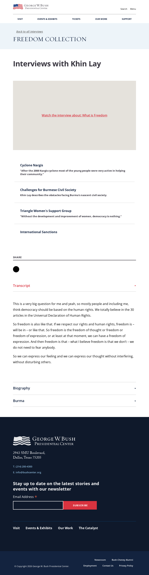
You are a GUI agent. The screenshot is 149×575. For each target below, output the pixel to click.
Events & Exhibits (39, 528)
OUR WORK (101, 18)
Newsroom (100, 559)
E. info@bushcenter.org (27, 472)
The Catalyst (88, 528)
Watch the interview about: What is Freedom (74, 115)
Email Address (25, 497)
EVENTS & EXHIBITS (47, 18)
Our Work (65, 528)
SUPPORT (127, 18)
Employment (90, 565)
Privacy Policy (126, 565)
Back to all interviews (28, 31)
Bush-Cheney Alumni (122, 559)
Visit (16, 528)
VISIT (20, 18)
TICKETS (76, 18)
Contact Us (107, 565)
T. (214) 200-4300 (22, 466)
